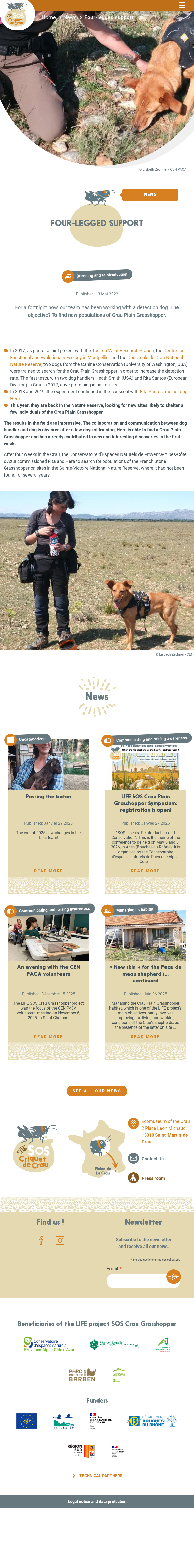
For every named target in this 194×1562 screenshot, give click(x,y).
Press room (153, 1178)
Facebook (41, 1240)
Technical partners (100, 1475)
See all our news (97, 1091)
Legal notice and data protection (97, 1501)
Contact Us (153, 1158)
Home (49, 17)
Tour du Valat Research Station (123, 350)
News (70, 17)
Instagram (60, 1240)
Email (114, 1269)
